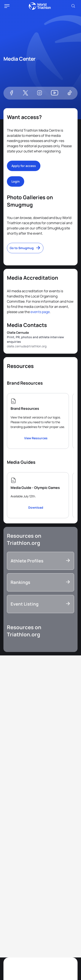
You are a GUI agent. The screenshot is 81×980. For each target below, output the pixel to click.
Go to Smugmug (22, 248)
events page (40, 311)
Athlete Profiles (27, 561)
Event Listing (24, 604)
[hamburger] (7, 6)
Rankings (20, 582)
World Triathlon (40, 6)
